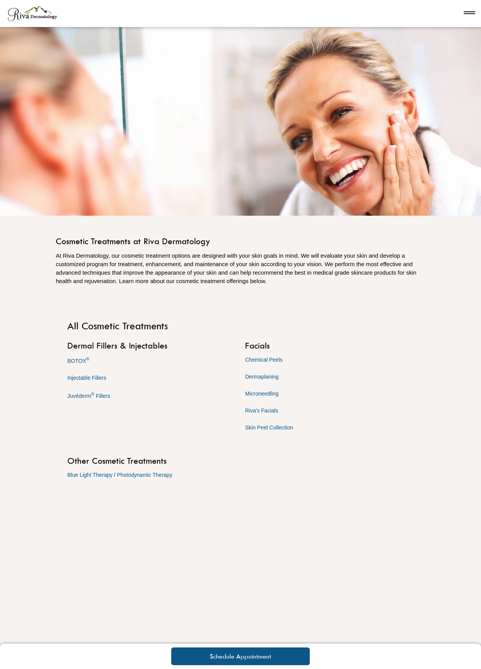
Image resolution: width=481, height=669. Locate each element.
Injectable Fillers (86, 378)
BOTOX (78, 360)
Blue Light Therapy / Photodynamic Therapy (119, 475)
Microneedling (262, 394)
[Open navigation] (469, 13)
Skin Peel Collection (269, 427)
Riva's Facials (261, 410)
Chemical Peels (263, 360)
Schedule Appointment (240, 656)
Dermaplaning (262, 377)
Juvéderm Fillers (88, 395)
